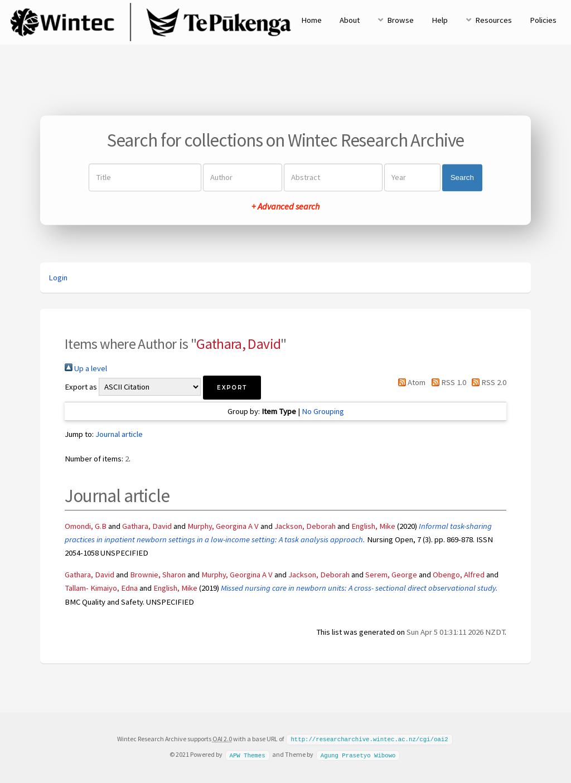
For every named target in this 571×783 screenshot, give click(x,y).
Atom (409, 382)
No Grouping (323, 411)
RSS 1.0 (446, 382)
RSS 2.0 (487, 382)
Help (440, 20)
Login (58, 278)
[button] (232, 388)
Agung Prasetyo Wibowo (358, 754)
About (350, 20)
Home (311, 20)
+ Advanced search (285, 206)
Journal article (119, 434)
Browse (400, 20)
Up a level (86, 368)
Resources (493, 20)
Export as (81, 387)
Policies (543, 20)
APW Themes (247, 754)
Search (462, 177)
